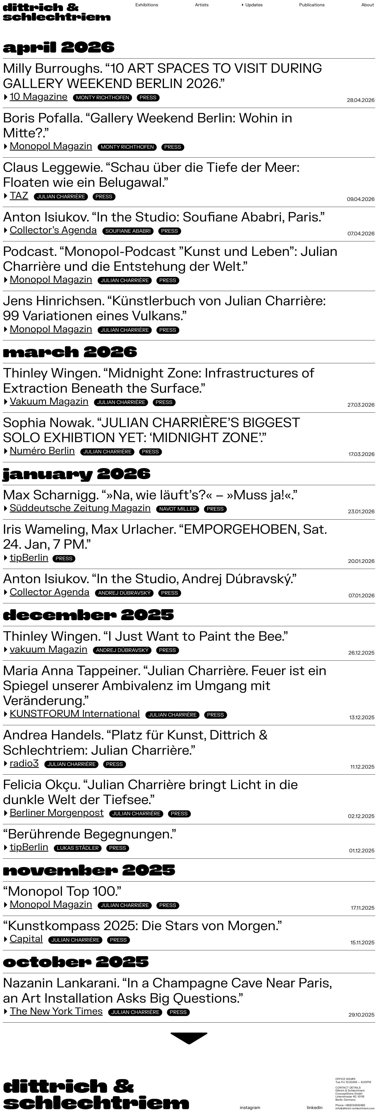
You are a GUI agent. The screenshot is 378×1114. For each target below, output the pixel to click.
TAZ (19, 195)
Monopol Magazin (51, 146)
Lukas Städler (78, 848)
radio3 (24, 763)
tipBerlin (29, 557)
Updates (253, 5)
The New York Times (56, 1011)
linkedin (315, 1107)
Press (148, 98)
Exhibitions (146, 5)
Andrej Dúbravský (124, 593)
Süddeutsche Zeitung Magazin (80, 508)
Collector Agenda (50, 592)
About (367, 5)
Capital (26, 939)
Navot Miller (177, 509)
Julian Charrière (61, 197)
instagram (250, 1107)
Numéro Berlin (42, 451)
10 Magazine (38, 96)
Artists (201, 5)
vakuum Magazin (48, 649)
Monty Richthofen (102, 98)
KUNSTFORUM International (75, 713)
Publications (311, 5)
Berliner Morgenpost (57, 812)
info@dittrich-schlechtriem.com (355, 1108)
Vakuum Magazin (49, 401)
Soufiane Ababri (128, 231)
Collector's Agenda (53, 230)
